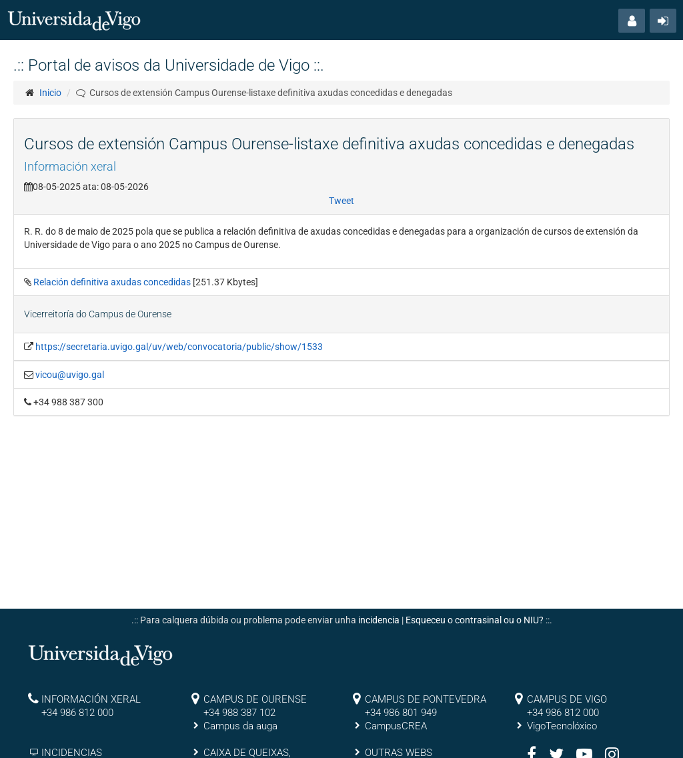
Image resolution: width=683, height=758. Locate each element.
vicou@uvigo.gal (69, 374)
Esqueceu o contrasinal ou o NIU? (475, 620)
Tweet (341, 200)
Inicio (50, 92)
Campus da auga (240, 726)
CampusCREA (396, 726)
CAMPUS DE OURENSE (255, 699)
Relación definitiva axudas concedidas (113, 282)
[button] (631, 21)
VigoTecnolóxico (562, 726)
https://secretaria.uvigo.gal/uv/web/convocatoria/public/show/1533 (179, 346)
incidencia (379, 620)
